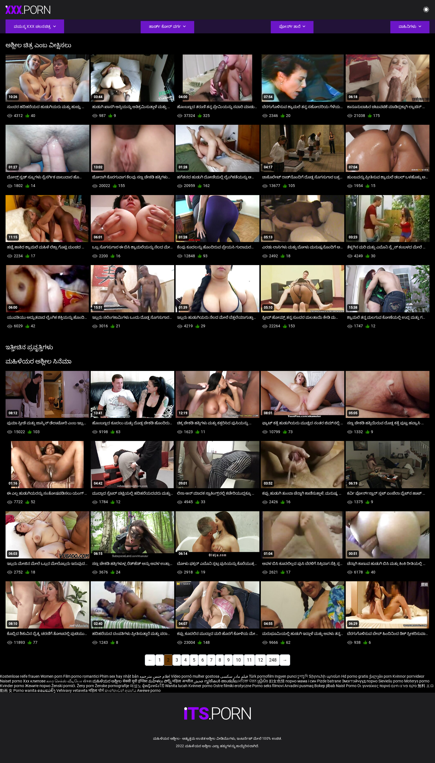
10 (238, 660)
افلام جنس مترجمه (155, 676)
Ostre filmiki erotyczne (232, 686)
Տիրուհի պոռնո (325, 676)
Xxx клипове (34, 681)
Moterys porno (416, 681)
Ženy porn (86, 686)
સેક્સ (87, 681)
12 (260, 660)
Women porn (52, 676)
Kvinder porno (12, 686)
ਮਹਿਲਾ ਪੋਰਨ (247, 681)
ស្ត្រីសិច (263, 681)
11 (249, 660)
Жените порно (38, 686)
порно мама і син (300, 681)
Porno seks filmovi (268, 686)
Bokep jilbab (324, 686)
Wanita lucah (176, 686)
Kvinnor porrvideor (408, 676)
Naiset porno (11, 681)
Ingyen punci (286, 676)
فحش (199, 681)
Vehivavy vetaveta (72, 690)
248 (273, 660)
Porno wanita (25, 690)
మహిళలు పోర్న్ (160, 681)
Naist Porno (346, 686)
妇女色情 (277, 681)
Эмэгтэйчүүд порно (360, 681)
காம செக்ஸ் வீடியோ (64, 681)
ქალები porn (381, 676)
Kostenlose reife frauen (20, 676)
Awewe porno (149, 690)
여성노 (136, 686)
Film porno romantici (81, 676)
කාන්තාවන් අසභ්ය (121, 690)
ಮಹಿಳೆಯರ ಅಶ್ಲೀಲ (107, 681)
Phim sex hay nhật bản (119, 676)
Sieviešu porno (391, 681)
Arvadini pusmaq (299, 686)
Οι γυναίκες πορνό (374, 686)
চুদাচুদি (302, 676)
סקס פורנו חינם (404, 686)
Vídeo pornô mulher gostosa (195, 676)
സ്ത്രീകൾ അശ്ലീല (221, 681)
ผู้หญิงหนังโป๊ (153, 686)
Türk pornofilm (261, 676)
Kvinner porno (200, 686)
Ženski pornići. (64, 686)
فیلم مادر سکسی (234, 676)
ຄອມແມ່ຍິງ (46, 690)
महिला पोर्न (96, 690)
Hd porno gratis (354, 676)
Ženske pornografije (112, 686)
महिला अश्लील (183, 681)
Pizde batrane (329, 681)
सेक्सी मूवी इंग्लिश (135, 681)
